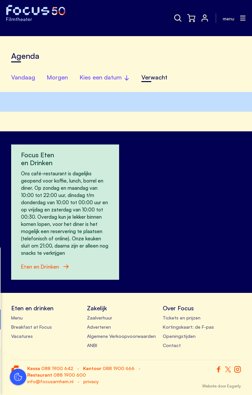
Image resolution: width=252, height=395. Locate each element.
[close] (101, 259)
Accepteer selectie (55, 382)
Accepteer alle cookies (56, 363)
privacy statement (29, 298)
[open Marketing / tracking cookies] (101, 339)
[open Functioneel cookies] (101, 320)
